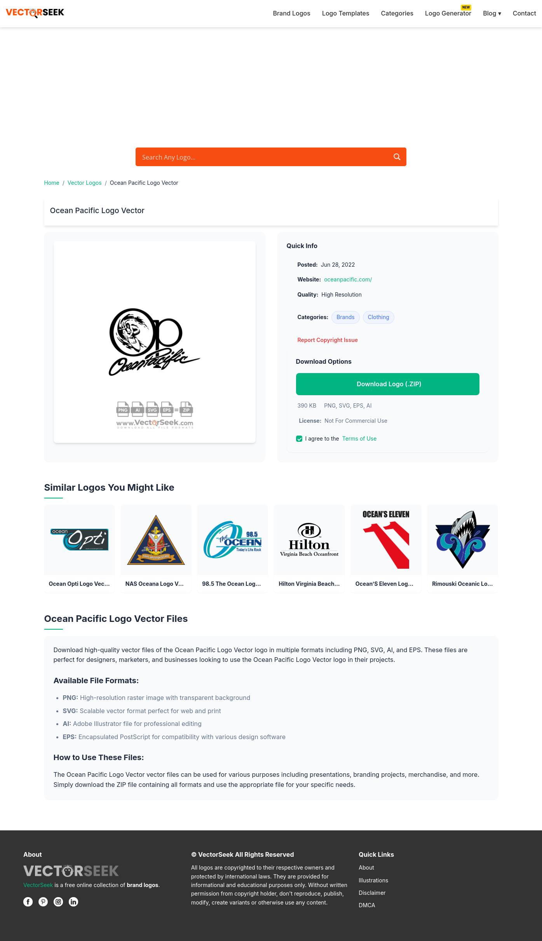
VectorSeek (38, 885)
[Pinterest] (43, 901)
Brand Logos (291, 13)
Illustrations (373, 880)
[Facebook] (28, 901)
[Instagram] (58, 901)
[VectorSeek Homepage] (35, 13)
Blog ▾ (492, 13)
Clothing (378, 317)
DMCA (367, 905)
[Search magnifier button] (397, 157)
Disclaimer (372, 892)
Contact (524, 13)
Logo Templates (345, 13)
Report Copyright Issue (328, 340)
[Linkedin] (73, 901)
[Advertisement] (271, 85)
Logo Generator (448, 13)
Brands (345, 317)
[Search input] (264, 156)
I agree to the (336, 438)
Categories (397, 13)
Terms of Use (359, 438)
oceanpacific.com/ (348, 279)
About (366, 867)
